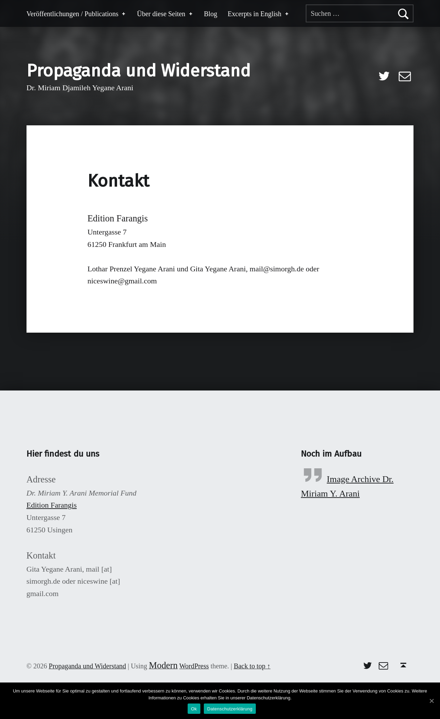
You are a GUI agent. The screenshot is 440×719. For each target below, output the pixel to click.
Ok (194, 708)
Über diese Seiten (165, 14)
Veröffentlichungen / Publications (77, 14)
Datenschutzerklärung (229, 708)
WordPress (194, 666)
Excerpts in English (258, 14)
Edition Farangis (52, 505)
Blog (210, 14)
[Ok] (431, 700)
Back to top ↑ (252, 666)
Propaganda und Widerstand (139, 70)
